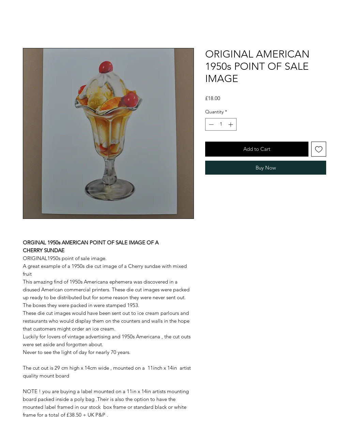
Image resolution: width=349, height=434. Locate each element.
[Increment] (231, 124)
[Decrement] (210, 124)
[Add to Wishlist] (319, 149)
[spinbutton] (221, 124)
